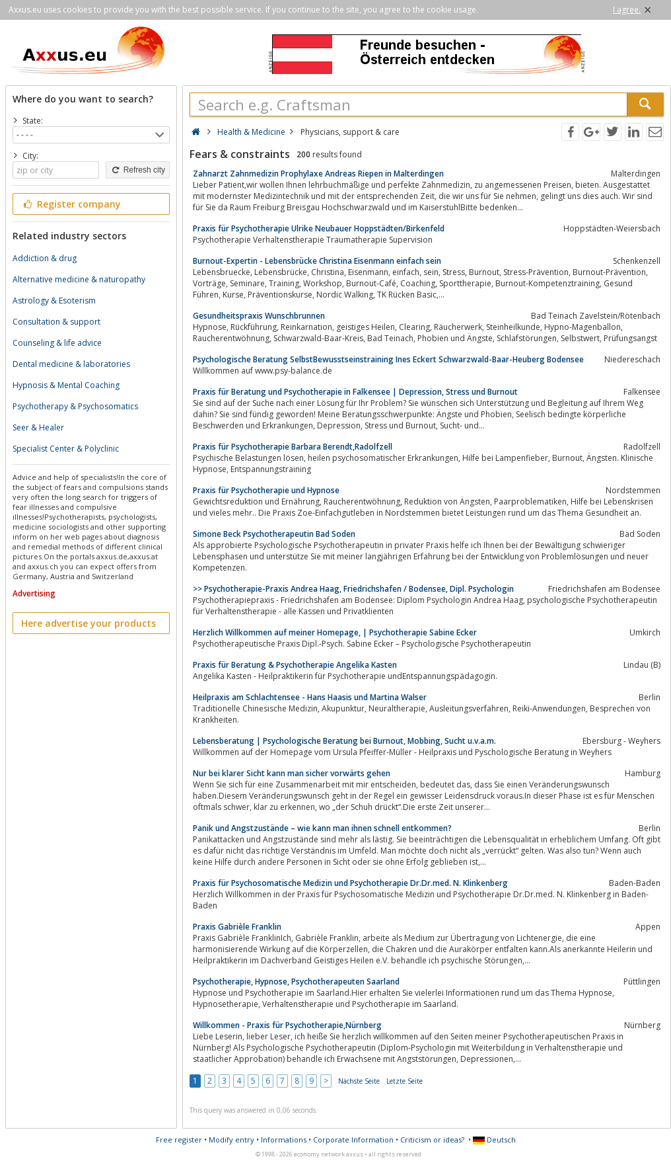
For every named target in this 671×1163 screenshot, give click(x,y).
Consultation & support (56, 321)
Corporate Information (353, 1139)
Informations (283, 1139)
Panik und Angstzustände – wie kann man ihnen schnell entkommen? (322, 828)
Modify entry (231, 1139)
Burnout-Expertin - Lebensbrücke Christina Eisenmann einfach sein (317, 260)
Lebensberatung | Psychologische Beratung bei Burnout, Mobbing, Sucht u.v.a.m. (344, 740)
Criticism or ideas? (432, 1139)
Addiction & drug (45, 258)
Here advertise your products (88, 623)
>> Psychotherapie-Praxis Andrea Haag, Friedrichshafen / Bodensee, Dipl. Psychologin (353, 588)
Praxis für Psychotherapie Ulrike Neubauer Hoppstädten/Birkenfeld (318, 228)
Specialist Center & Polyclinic (66, 448)
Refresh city (137, 170)
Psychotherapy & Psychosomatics (75, 406)
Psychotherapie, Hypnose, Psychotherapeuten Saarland (296, 981)
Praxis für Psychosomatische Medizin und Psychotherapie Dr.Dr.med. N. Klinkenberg (350, 883)
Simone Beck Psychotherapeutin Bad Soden (274, 534)
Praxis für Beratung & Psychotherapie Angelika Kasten (295, 664)
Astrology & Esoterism (54, 300)
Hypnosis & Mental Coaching (66, 385)
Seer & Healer (38, 427)
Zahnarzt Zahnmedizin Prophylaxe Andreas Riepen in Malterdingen (318, 173)
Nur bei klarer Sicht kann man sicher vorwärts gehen (291, 773)
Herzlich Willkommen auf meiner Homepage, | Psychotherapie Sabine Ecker (335, 632)
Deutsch (494, 1139)
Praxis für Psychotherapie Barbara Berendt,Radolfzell (292, 446)
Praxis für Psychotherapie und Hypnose (266, 490)
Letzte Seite (404, 1081)
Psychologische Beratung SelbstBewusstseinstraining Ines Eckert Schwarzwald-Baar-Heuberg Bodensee (388, 359)
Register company (71, 204)
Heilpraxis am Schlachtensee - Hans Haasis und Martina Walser (310, 697)
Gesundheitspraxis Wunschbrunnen (259, 315)
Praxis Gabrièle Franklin (237, 926)
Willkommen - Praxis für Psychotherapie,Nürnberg (287, 1025)
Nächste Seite (359, 1081)
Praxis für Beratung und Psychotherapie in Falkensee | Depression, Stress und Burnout (355, 391)
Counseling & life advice (57, 342)
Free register (179, 1139)
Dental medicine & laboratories (71, 364)
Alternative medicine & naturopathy (79, 279)
